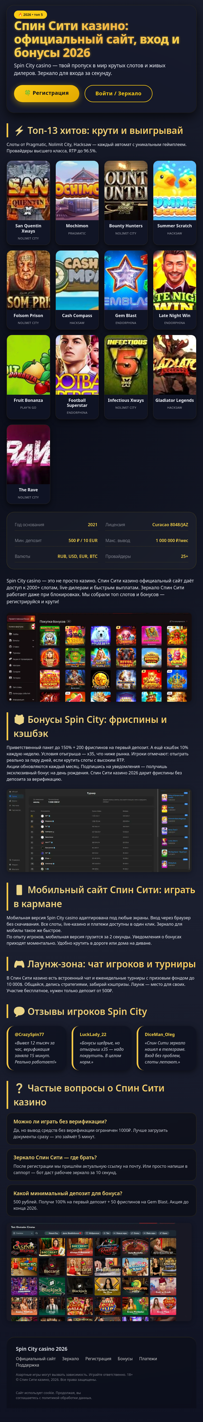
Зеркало (70, 1359)
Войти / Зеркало (123, 93)
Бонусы (125, 1359)
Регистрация (98, 1359)
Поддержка (27, 1365)
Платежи (148, 1359)
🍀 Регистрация (48, 93)
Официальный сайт (36, 1359)
